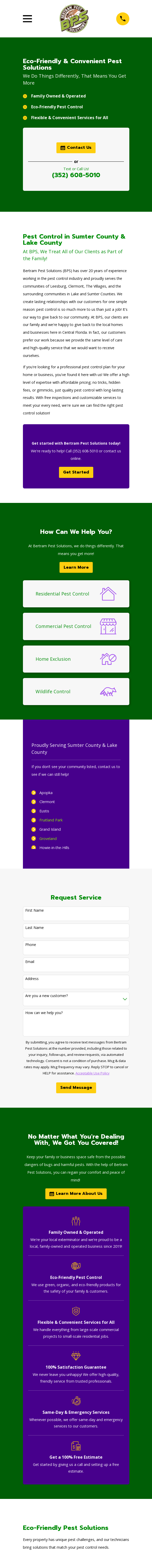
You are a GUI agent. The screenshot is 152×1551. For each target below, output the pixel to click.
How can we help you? (44, 1013)
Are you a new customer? (46, 996)
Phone (30, 945)
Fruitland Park (51, 820)
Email (29, 962)
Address (32, 979)
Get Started (76, 472)
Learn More (76, 567)
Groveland (48, 838)
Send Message (76, 1087)
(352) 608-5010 (76, 175)
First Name (34, 910)
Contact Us (76, 147)
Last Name (34, 928)
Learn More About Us (75, 1193)
